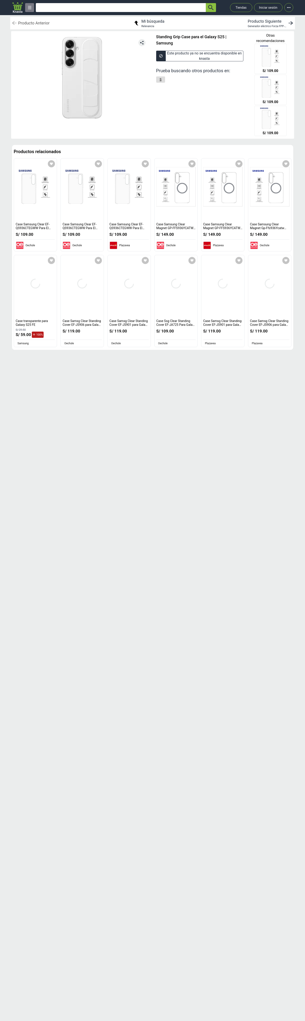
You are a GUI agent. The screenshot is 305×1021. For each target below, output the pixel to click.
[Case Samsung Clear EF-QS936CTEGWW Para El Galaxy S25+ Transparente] (271, 59)
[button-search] (211, 7)
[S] (160, 79)
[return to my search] (148, 23)
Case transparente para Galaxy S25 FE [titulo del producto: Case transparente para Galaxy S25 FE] (32, 323)
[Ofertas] (121, 7)
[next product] (271, 23)
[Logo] (18, 7)
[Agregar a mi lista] (51, 163)
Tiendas (241, 7)
